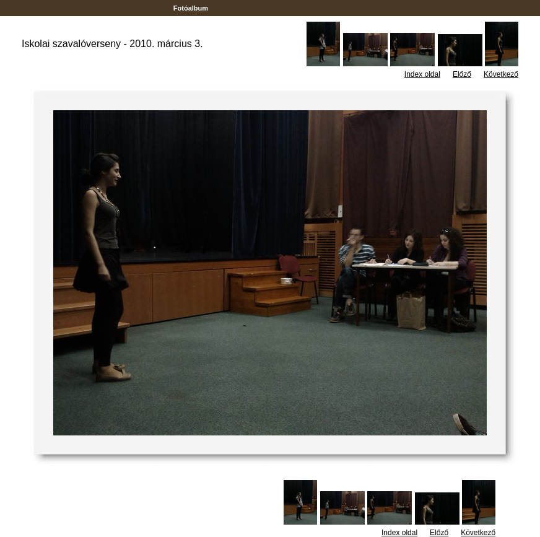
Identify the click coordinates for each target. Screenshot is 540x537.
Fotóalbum (191, 8)
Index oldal (422, 74)
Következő (501, 74)
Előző (462, 74)
